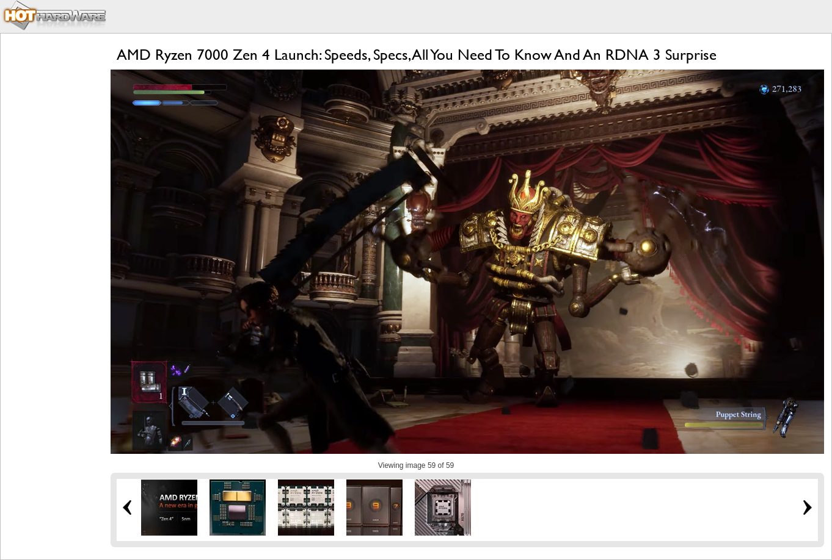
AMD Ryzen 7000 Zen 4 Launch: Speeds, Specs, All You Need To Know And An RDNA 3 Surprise (417, 54)
